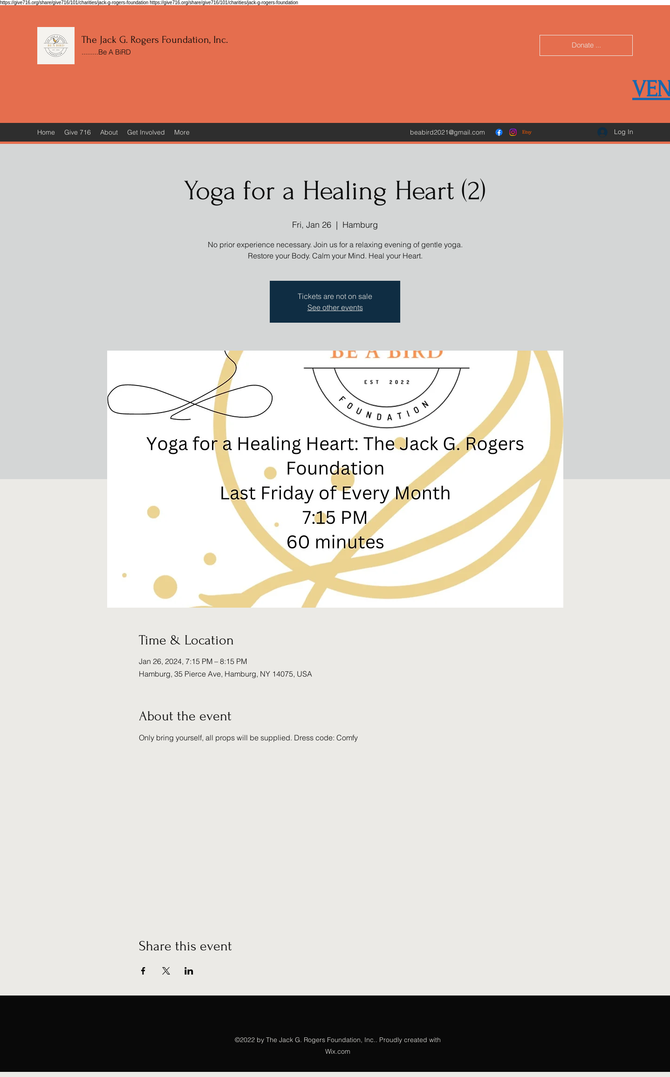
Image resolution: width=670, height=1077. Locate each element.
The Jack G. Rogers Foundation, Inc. (155, 39)
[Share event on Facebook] (143, 971)
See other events (335, 307)
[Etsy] (527, 132)
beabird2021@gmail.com (447, 132)
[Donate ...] (586, 45)
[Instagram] (513, 132)
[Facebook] (499, 132)
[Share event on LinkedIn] (189, 971)
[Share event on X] (166, 971)
